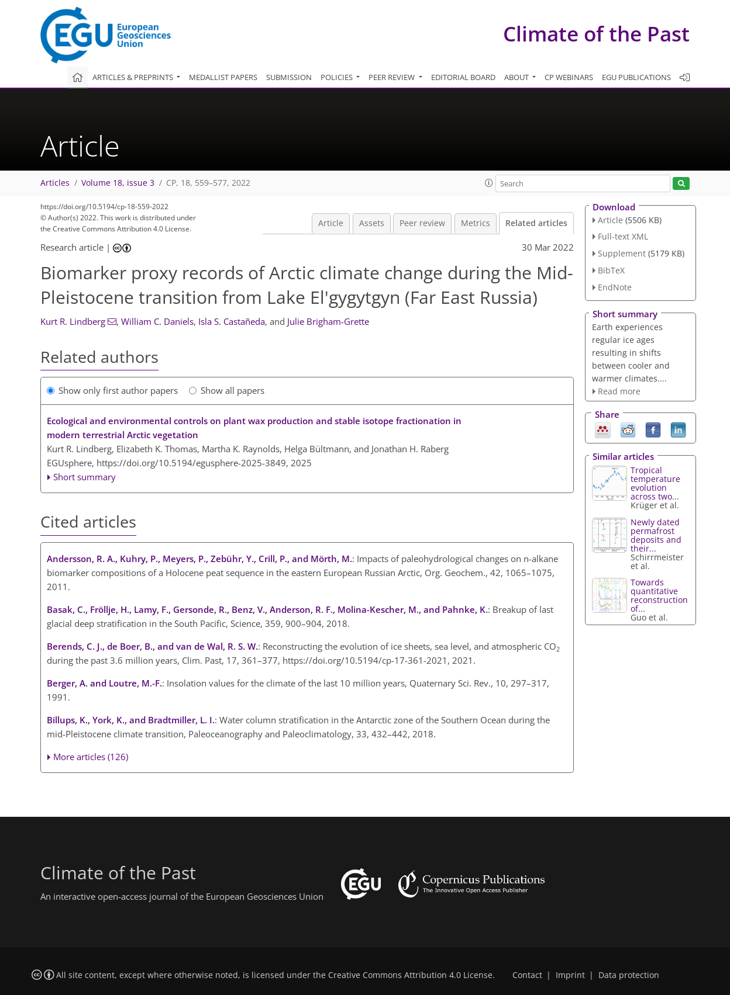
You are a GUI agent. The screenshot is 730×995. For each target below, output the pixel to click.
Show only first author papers (112, 390)
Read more (619, 391)
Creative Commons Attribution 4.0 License (410, 975)
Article (330, 223)
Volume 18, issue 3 (117, 183)
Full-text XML (623, 236)
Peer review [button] (392, 77)
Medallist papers (223, 77)
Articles (55, 183)
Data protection (628, 975)
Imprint (570, 975)
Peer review (422, 223)
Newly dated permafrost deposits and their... (656, 535)
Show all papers (226, 390)
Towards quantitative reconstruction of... (659, 595)
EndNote (615, 287)
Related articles (536, 223)
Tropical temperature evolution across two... (655, 483)
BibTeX (611, 270)
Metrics (475, 223)
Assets (371, 223)
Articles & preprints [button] (133, 77)
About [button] (517, 77)
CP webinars (569, 77)
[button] (489, 183)
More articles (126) (90, 756)
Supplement (622, 253)
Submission (289, 77)
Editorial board (463, 77)
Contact (527, 975)
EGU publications (636, 77)
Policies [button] (337, 77)
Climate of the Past (596, 33)
